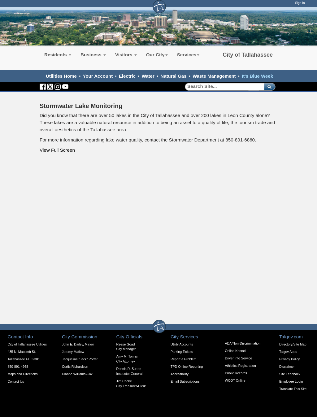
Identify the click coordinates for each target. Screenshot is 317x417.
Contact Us (16, 381)
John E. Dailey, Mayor (78, 344)
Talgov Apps (288, 352)
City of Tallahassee (248, 55)
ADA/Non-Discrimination (243, 343)
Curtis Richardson (75, 366)
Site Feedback (289, 374)
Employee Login (291, 381)
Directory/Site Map (292, 344)
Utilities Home (61, 76)
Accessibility (180, 374)
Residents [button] (57, 54)
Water (148, 76)
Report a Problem (184, 359)
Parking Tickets (182, 352)
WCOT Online (235, 380)
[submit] (268, 86)
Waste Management (214, 76)
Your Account (98, 76)
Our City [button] (157, 54)
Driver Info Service (238, 358)
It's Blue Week (257, 76)
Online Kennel (235, 351)
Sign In (300, 3)
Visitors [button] (126, 54)
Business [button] (93, 54)
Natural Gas (173, 76)
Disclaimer (287, 366)
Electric (127, 76)
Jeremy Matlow (73, 352)
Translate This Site (292, 389)
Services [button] (188, 54)
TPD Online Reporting (187, 366)
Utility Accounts (182, 344)
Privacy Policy (289, 359)
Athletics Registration (240, 365)
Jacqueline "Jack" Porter (80, 359)
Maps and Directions (23, 374)
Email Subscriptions (185, 381)
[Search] (222, 86)
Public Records (236, 373)
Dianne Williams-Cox (77, 374)
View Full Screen (57, 150)
